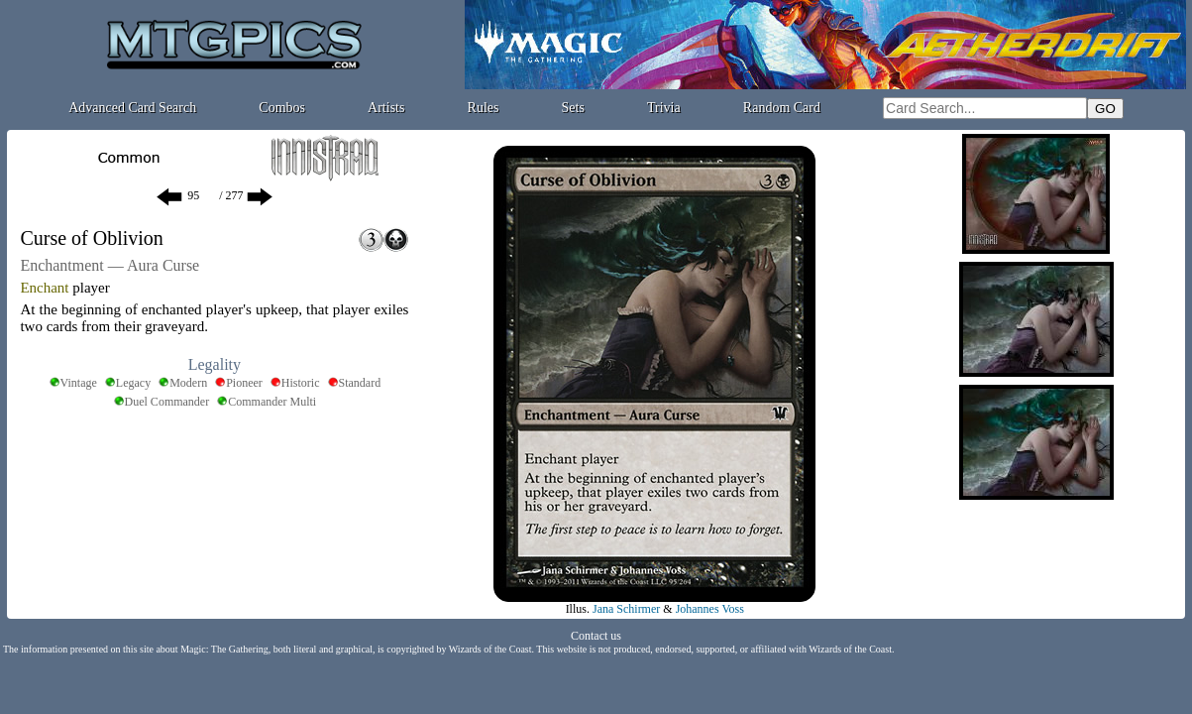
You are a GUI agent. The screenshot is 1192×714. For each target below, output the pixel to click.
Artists (386, 107)
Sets (573, 107)
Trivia (664, 107)
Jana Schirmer (626, 609)
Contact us (596, 636)
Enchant (44, 288)
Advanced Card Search (132, 107)
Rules (483, 107)
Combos (282, 107)
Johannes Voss (710, 609)
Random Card (781, 107)
